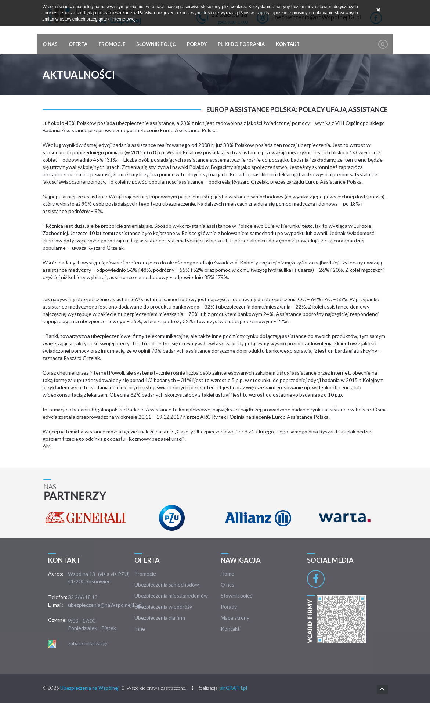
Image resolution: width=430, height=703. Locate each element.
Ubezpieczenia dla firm (159, 617)
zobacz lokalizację (87, 643)
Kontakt (288, 44)
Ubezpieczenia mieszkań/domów (171, 595)
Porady (197, 44)
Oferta (78, 44)
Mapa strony (235, 617)
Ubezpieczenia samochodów (166, 584)
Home (227, 573)
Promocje (111, 44)
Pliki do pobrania (241, 44)
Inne (139, 629)
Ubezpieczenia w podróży (163, 606)
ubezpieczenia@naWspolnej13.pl (105, 605)
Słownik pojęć (156, 44)
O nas (50, 44)
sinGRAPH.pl (233, 688)
